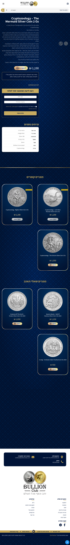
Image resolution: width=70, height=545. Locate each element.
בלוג (33, 506)
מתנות (64, 519)
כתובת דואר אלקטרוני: (24, 460)
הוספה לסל (53, 267)
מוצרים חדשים (62, 514)
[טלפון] (62, 465)
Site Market (53, 539)
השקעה (64, 506)
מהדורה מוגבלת (62, 516)
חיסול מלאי (63, 521)
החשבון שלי (31, 514)
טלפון (57, 464)
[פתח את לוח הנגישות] (67, 542)
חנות (65, 511)
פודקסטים (31, 516)
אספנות (64, 509)
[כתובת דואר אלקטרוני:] (33, 460)
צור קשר (32, 519)
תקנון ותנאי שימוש (29, 509)
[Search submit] (2, 10)
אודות (32, 511)
